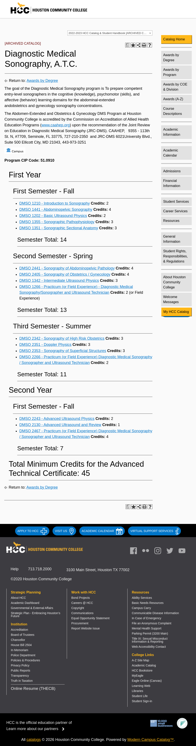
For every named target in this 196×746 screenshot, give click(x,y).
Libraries (137, 691)
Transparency (20, 675)
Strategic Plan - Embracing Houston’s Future (35, 614)
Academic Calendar (170, 152)
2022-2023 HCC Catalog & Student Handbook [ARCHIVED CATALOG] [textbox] (110, 33)
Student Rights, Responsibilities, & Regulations (175, 256)
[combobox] (109, 33)
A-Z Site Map (140, 660)
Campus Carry (141, 608)
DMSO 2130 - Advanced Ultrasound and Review (60, 425)
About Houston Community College (174, 282)
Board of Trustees (22, 634)
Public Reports (20, 670)
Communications (82, 613)
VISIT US (64, 531)
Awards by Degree (42, 80)
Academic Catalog (144, 665)
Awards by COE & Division (175, 87)
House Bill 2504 (21, 645)
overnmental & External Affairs (33, 608)
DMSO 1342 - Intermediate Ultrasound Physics (59, 280)
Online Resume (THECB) (33, 688)
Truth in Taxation (22, 680)
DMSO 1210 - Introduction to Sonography (54, 203)
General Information (171, 239)
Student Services (176, 201)
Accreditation (19, 629)
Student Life (140, 696)
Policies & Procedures (25, 660)
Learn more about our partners (36, 729)
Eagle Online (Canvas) (147, 680)
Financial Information (171, 183)
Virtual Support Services (154, 531)
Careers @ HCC (82, 603)
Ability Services (142, 597)
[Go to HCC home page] (44, 15)
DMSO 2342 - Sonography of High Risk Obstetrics (61, 338)
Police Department (23, 655)
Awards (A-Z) (173, 99)
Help (14, 569)
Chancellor (18, 640)
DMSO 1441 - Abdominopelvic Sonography (55, 209)
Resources (171, 221)
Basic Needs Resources (147, 603)
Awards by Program (171, 72)
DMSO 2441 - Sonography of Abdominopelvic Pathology (67, 268)
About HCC (18, 597)
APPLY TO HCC (32, 531)
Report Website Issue (85, 628)
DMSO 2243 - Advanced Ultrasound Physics (56, 419)
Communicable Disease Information (155, 613)
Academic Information (171, 132)
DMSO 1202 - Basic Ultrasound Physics (53, 216)
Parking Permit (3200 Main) (150, 633)
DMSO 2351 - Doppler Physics (45, 344)
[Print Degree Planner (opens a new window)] (127, 45)
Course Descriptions (172, 111)
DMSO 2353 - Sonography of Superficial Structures (62, 351)
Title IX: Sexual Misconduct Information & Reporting (150, 640)
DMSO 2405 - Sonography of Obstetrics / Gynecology (64, 274)
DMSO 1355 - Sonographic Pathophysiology (56, 222)
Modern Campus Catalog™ (150, 739)
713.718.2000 (39, 569)
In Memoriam (19, 650)
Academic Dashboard (25, 603)
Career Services (175, 211)
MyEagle (137, 675)
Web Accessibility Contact (149, 646)
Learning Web (141, 686)
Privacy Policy (20, 665)
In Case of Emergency (146, 618)
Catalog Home (174, 39)
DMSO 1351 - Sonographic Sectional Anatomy (58, 228)
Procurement (79, 623)
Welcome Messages (171, 299)
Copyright (77, 608)
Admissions (172, 171)
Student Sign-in (142, 701)
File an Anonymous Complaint (151, 623)
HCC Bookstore (142, 670)
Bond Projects (80, 597)
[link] (160, 552)
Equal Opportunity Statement (90, 618)
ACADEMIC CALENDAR (102, 531)
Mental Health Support (146, 628)
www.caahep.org (55, 125)
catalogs (34, 739)
